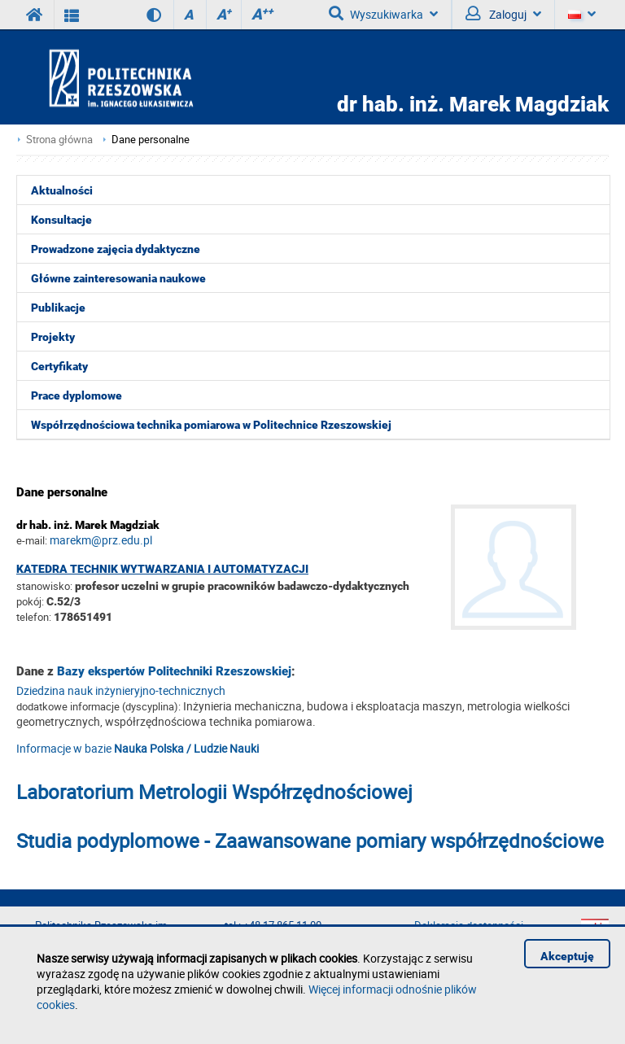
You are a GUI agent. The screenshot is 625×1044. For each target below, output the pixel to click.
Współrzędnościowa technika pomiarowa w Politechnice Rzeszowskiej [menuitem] (211, 424)
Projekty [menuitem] (53, 336)
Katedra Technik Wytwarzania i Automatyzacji (162, 568)
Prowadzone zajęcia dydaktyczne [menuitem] (115, 249)
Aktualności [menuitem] (62, 190)
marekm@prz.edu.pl (101, 540)
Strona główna (59, 139)
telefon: (33, 616)
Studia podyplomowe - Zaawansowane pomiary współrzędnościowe (310, 841)
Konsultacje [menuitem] (61, 219)
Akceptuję (567, 956)
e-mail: (31, 540)
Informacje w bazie (137, 748)
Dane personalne (150, 139)
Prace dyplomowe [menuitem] (76, 395)
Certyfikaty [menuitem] (59, 366)
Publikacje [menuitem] (58, 307)
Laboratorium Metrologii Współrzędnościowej (214, 792)
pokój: (31, 601)
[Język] (581, 14)
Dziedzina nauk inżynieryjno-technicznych (120, 690)
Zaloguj (503, 14)
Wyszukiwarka (383, 14)
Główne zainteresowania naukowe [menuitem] (118, 278)
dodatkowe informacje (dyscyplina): (98, 706)
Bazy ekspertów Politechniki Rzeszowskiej (174, 671)
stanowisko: (44, 586)
